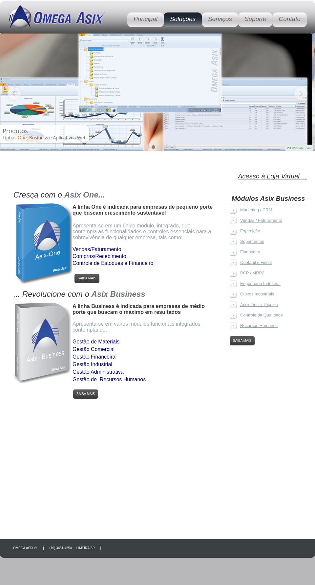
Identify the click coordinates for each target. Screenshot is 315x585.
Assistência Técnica (259, 304)
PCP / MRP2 (252, 272)
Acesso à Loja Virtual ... (272, 176)
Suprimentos (252, 241)
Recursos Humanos (259, 325)
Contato (290, 18)
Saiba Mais (87, 278)
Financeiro (250, 251)
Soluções (183, 18)
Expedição (250, 230)
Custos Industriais (257, 294)
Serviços (220, 18)
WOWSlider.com (299, 148)
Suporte (255, 18)
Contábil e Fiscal (256, 262)
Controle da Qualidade (261, 315)
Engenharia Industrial (260, 283)
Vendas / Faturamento (261, 220)
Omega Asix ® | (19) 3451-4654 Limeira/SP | (58, 548)
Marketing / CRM (256, 209)
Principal (146, 18)
